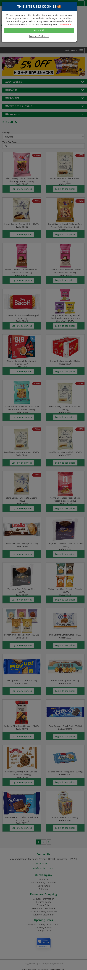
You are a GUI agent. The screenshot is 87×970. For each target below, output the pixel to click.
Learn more (65, 24)
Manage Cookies (39, 36)
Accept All (39, 30)
